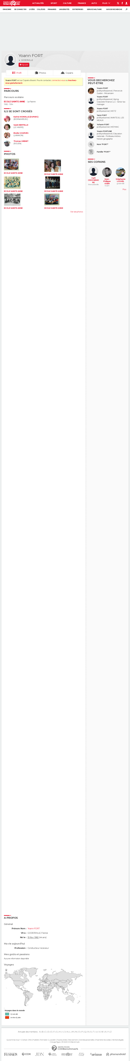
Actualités (38, 3)
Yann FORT (102, 115)
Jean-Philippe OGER (107, 181)
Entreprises (77, 9)
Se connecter (20, 9)
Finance (82, 3)
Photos (42, 73)
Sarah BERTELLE (20, 125)
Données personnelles (86, 1040)
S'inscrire (7, 9)
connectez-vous (58, 80)
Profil (18, 73)
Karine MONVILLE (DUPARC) (25, 117)
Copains (69, 73)
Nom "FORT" (102, 144)
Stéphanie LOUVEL (120, 180)
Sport (54, 3)
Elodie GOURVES (20, 133)
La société (52, 1040)
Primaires (52, 9)
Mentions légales (118, 1040)
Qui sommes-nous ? (13, 1040)
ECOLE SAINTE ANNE (14, 101)
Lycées (32, 9)
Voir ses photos (76, 212)
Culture (67, 3)
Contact (24, 1040)
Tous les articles (62, 1040)
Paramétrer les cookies (103, 1040)
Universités (64, 9)
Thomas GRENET (20, 141)
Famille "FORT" (103, 152)
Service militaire (94, 9)
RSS (30, 1040)
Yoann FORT (102, 88)
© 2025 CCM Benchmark (71, 1042)
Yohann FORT (103, 125)
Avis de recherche (114, 9)
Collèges (41, 9)
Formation (44, 1040)
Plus (106, 3)
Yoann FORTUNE (104, 131)
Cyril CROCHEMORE (93, 180)
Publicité (36, 1040)
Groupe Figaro (56, 1042)
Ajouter (25, 65)
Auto (94, 3)
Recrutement (73, 1040)
